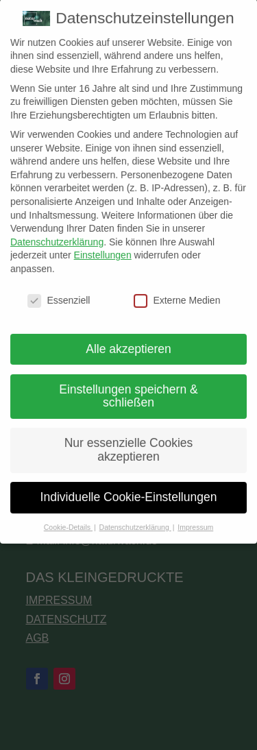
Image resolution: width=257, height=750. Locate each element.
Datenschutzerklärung (56, 231)
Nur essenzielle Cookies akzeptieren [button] (128, 439)
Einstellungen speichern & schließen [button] (128, 386)
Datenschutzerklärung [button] (135, 517)
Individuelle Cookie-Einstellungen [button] (128, 487)
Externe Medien (177, 290)
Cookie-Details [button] (68, 517)
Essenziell (58, 290)
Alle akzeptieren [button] (128, 339)
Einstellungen (103, 244)
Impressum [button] (195, 517)
